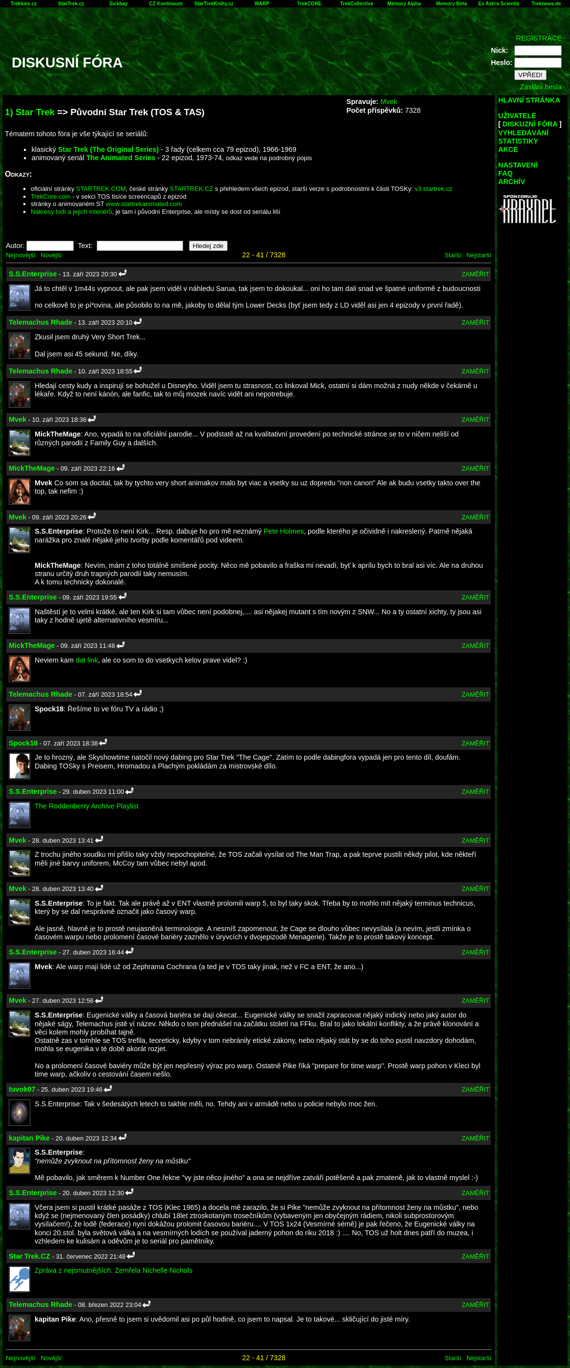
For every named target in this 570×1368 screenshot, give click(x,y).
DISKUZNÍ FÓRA (530, 124)
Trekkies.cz (24, 3)
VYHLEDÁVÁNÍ (523, 133)
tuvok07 (22, 1089)
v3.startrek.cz (433, 188)
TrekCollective (356, 3)
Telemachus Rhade (40, 322)
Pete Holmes (284, 531)
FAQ (505, 173)
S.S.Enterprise (33, 274)
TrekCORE (309, 3)
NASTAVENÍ (518, 165)
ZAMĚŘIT (475, 274)
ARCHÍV (511, 182)
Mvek (388, 101)
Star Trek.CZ (29, 1256)
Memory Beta (451, 3)
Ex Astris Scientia (498, 3)
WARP (261, 3)
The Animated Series (120, 158)
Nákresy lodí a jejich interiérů (71, 211)
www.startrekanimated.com (144, 203)
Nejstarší (478, 255)
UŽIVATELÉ (517, 116)
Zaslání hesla (541, 87)
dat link (87, 660)
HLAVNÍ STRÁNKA (529, 100)
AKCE (508, 149)
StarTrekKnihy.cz (213, 3)
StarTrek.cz (71, 3)
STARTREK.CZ (191, 188)
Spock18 (23, 743)
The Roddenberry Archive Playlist (87, 806)
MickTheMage (32, 468)
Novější (51, 255)
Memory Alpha (404, 3)
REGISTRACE (539, 38)
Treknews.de (546, 3)
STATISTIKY (518, 141)
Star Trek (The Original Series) (108, 149)
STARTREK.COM (101, 188)
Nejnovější (20, 255)
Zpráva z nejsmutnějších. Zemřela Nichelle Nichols (113, 1270)
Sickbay (118, 3)
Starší (452, 255)
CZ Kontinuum (166, 3)
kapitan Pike (29, 1138)
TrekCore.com (51, 196)
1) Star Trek (30, 112)
